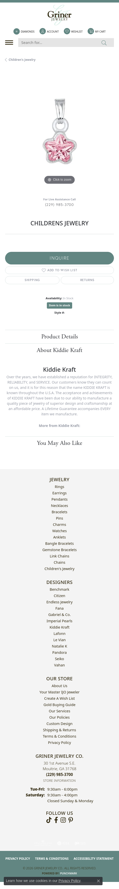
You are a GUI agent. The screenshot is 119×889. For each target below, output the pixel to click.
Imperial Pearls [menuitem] (59, 620)
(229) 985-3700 (59, 204)
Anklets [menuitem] (59, 537)
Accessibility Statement (94, 858)
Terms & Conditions (59, 736)
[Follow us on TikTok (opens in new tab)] (49, 820)
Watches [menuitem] (59, 530)
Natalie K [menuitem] (59, 646)
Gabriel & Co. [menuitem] (59, 614)
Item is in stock (59, 305)
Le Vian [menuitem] (59, 639)
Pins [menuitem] (59, 518)
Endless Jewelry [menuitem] (59, 602)
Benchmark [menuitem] (59, 589)
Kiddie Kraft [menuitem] (60, 627)
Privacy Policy (59, 742)
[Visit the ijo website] (80, 843)
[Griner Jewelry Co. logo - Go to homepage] (59, 15)
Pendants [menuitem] (59, 499)
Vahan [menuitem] (59, 665)
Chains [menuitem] (59, 562)
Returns (87, 280)
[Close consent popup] (98, 880)
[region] (59, 131)
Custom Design (60, 723)
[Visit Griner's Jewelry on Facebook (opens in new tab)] (56, 820)
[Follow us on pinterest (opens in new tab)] (70, 820)
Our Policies (59, 717)
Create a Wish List (59, 698)
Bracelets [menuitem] (59, 511)
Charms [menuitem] (59, 524)
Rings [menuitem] (59, 486)
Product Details (59, 336)
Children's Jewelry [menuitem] (59, 568)
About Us (59, 685)
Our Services (59, 711)
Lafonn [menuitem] (59, 633)
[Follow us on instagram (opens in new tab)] (63, 820)
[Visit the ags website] (42, 843)
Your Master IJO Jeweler (59, 692)
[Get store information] (59, 780)
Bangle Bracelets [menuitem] (59, 543)
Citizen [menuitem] (59, 595)
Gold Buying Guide (59, 704)
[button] (49, 31)
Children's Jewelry (22, 60)
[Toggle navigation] (10, 42)
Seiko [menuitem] (59, 658)
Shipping (32, 280)
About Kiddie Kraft (59, 350)
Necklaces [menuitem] (59, 505)
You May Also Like (59, 443)
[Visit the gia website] (63, 843)
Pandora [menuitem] (59, 652)
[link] (23, 31)
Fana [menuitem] (59, 608)
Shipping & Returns (59, 730)
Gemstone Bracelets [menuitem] (59, 549)
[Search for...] (56, 42)
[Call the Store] (59, 774)
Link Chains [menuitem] (59, 556)
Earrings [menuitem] (59, 493)
